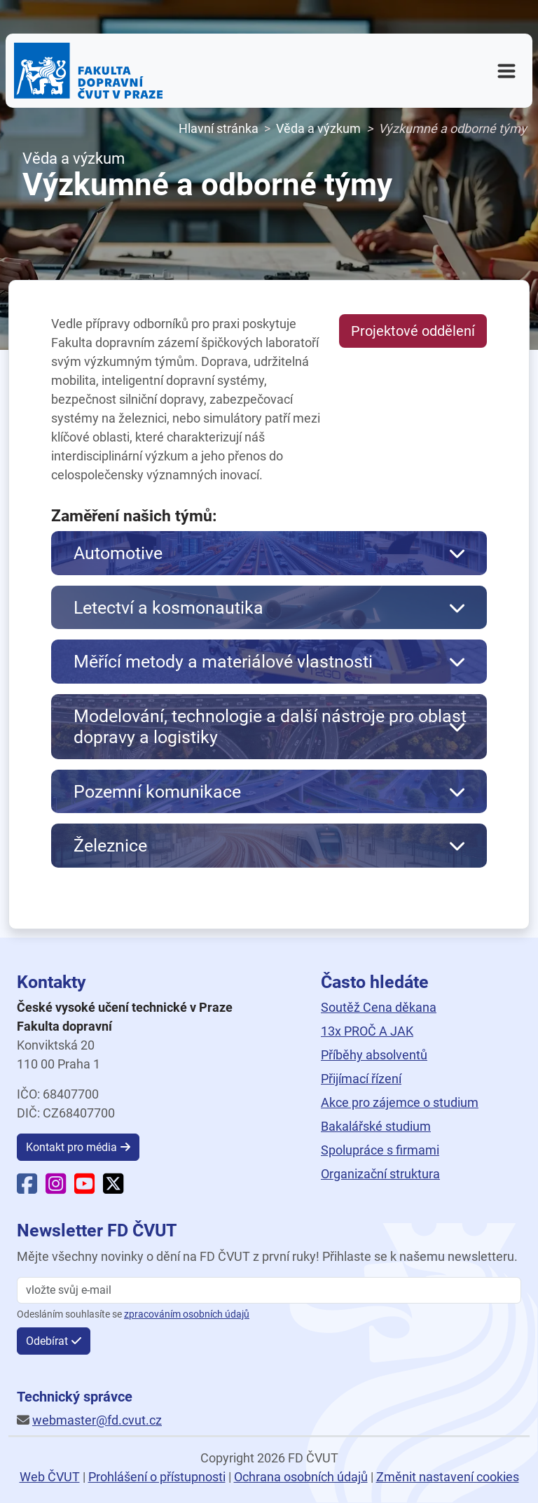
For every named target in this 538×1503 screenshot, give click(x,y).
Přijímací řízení (361, 1078)
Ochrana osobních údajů (301, 1476)
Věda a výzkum (318, 128)
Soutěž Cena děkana (378, 1007)
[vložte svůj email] (269, 1290)
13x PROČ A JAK (367, 1031)
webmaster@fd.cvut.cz (97, 1420)
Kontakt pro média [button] (71, 1147)
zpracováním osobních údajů (186, 1314)
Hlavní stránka (218, 128)
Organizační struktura (380, 1173)
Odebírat (47, 1341)
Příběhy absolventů (374, 1054)
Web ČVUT (50, 1476)
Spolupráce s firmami (380, 1150)
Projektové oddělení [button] (413, 331)
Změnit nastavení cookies (447, 1476)
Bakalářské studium (376, 1126)
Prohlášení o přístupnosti (157, 1476)
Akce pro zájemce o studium (399, 1102)
